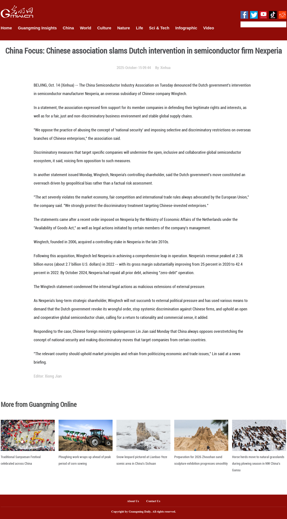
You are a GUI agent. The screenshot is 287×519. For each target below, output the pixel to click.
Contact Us (155, 501)
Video (208, 28)
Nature (123, 28)
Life (139, 28)
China (68, 28)
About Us (133, 501)
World (85, 28)
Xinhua (165, 67)
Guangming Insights (37, 28)
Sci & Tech (159, 28)
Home (6, 28)
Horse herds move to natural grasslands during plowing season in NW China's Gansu (258, 463)
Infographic (186, 28)
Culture (104, 28)
